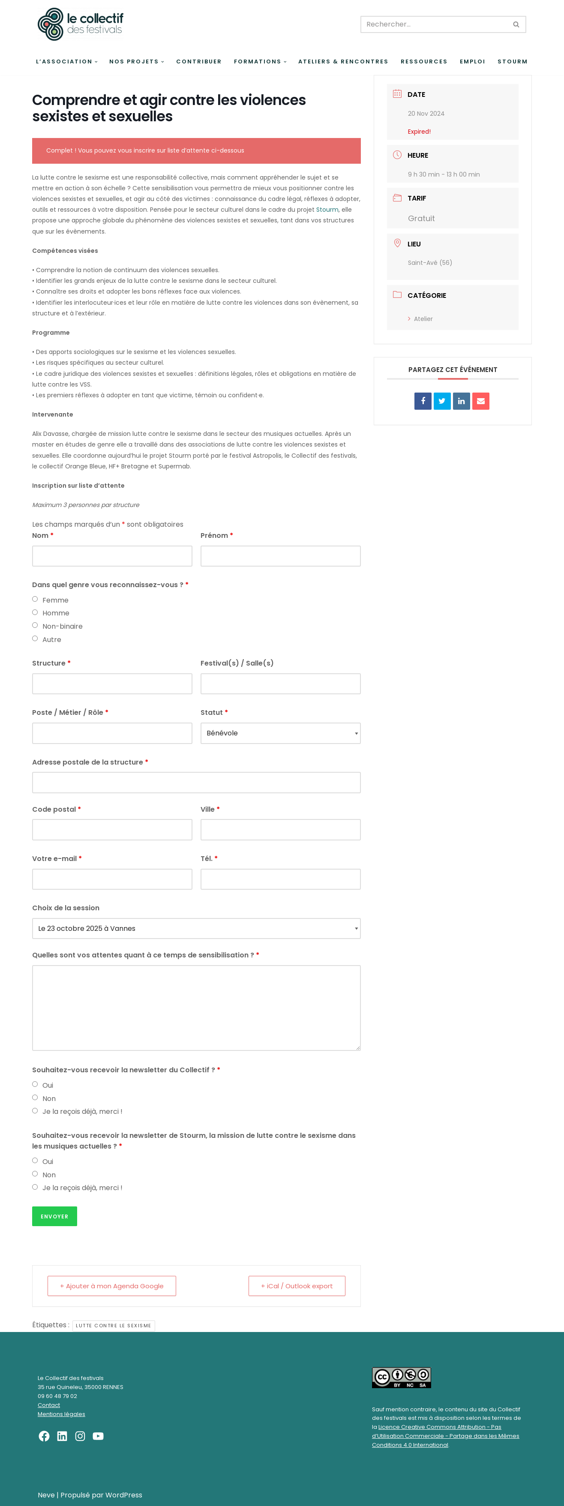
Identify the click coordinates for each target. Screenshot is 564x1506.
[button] (96, 61)
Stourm (513, 61)
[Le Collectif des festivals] (80, 24)
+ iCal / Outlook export (297, 1285)
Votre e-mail (57, 859)
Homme (55, 613)
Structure (51, 663)
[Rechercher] (433, 24)
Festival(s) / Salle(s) (237, 663)
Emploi (473, 61)
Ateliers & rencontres (343, 61)
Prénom (217, 535)
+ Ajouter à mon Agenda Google (112, 1285)
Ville (210, 809)
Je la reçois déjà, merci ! (82, 1111)
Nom (43, 535)
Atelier (420, 319)
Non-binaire (62, 626)
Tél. (209, 859)
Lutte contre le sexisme (114, 1325)
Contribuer (199, 61)
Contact (49, 1405)
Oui (47, 1085)
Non (49, 1099)
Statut (214, 712)
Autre (51, 640)
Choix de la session (65, 908)
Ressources (424, 61)
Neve (46, 1495)
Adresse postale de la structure (90, 762)
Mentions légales (61, 1414)
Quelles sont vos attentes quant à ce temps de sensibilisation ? (145, 955)
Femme (55, 600)
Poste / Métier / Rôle (70, 712)
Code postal (56, 809)
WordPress (123, 1495)
